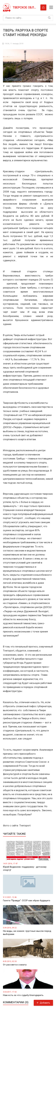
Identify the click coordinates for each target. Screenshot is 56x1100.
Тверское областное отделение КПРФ (25, 7)
